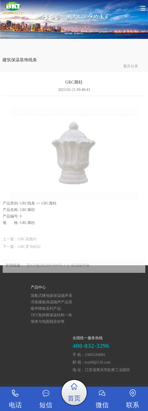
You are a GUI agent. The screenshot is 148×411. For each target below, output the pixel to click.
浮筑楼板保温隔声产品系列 (23, 302)
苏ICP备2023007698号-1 (46, 268)
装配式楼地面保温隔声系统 (23, 296)
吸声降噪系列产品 (17, 309)
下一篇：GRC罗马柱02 (22, 250)
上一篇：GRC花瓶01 (20, 242)
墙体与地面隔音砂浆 (19, 322)
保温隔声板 (80, 268)
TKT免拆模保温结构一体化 (22, 315)
